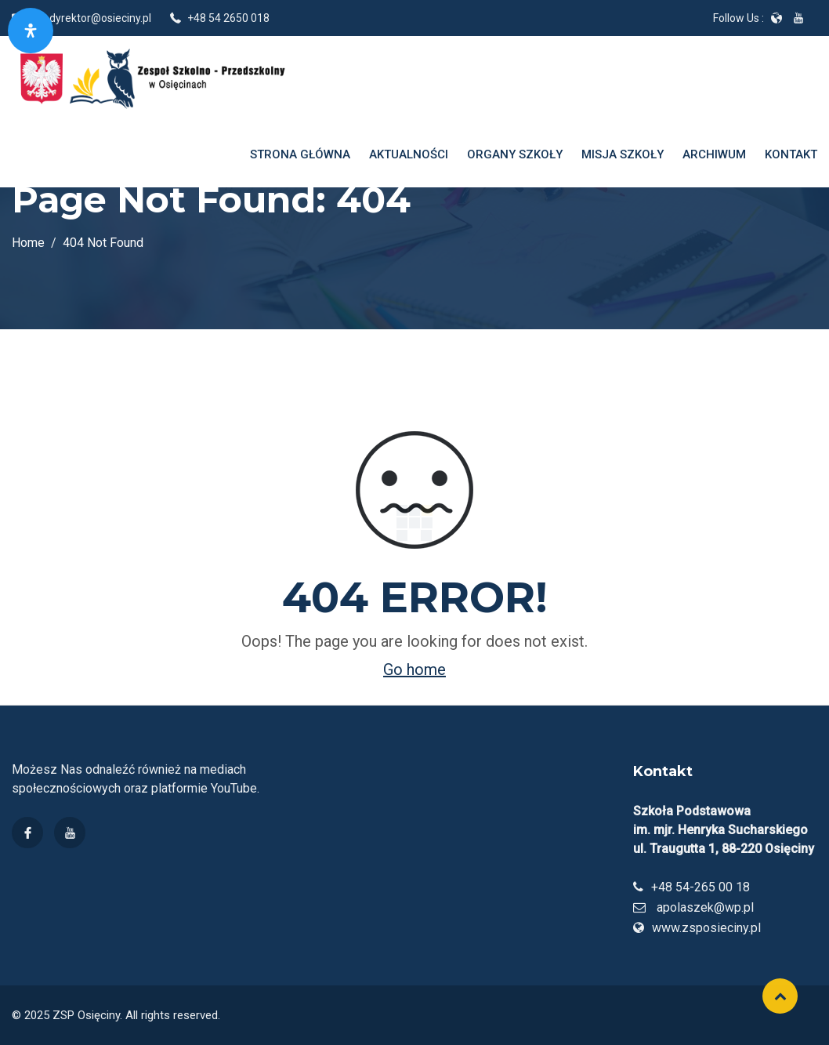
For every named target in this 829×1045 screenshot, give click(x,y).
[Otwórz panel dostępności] (30, 30)
